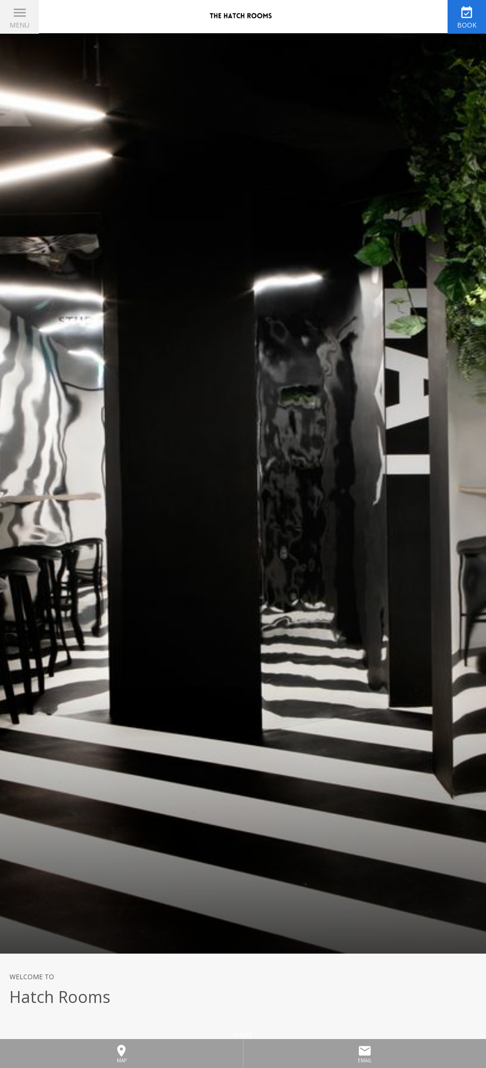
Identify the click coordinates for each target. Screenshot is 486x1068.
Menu (19, 24)
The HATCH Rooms (243, 16)
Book (467, 24)
